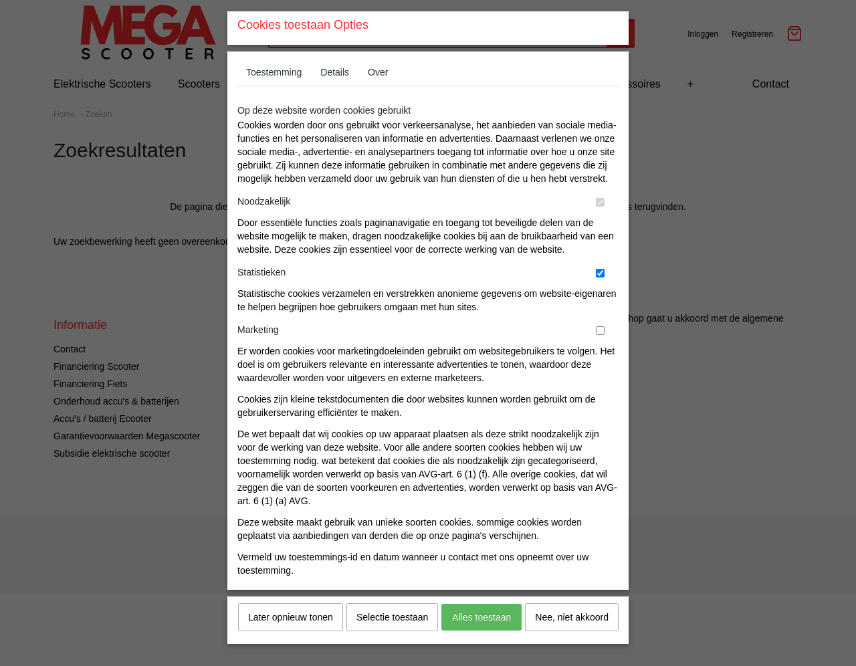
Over (378, 97)
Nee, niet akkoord (572, 642)
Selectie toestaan (392, 642)
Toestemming (274, 97)
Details (334, 97)
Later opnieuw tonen (290, 642)
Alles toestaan (481, 642)
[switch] (600, 227)
